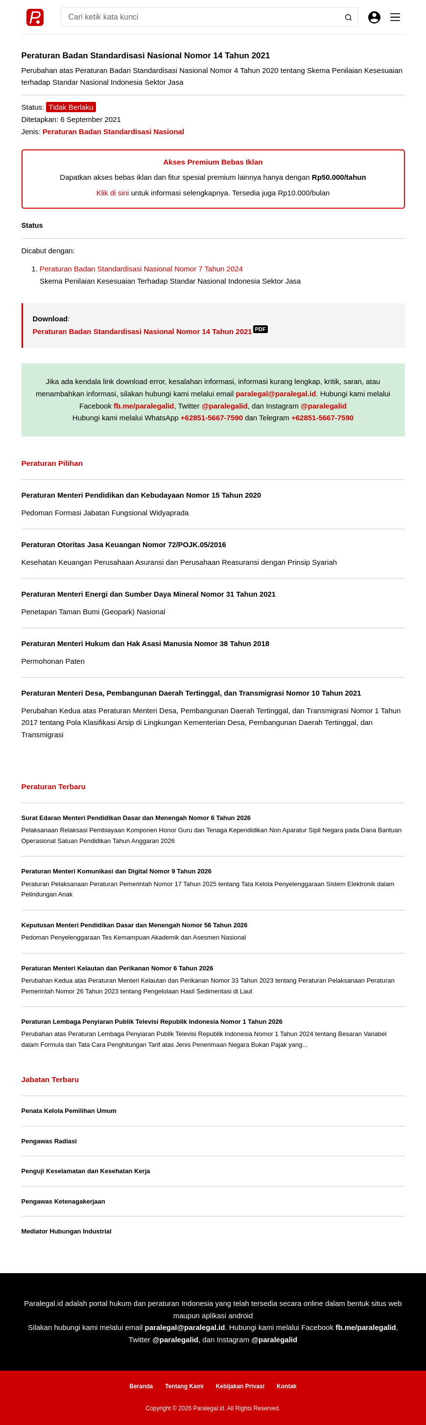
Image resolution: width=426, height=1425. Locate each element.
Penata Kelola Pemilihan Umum (69, 1110)
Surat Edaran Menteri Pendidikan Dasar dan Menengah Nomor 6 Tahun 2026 (136, 817)
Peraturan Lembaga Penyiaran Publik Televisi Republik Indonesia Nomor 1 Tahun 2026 (152, 1021)
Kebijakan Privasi (240, 1386)
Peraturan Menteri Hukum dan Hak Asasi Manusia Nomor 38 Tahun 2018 (145, 644)
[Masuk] (374, 17)
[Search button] (348, 17)
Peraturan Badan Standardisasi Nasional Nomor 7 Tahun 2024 (141, 269)
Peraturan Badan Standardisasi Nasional (113, 131)
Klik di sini (112, 193)
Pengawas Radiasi (49, 1141)
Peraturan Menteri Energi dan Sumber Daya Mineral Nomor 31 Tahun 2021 (149, 594)
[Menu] (395, 17)
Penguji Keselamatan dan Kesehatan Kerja (86, 1171)
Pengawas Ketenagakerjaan (63, 1201)
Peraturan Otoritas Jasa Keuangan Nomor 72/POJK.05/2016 (124, 545)
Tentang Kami (184, 1386)
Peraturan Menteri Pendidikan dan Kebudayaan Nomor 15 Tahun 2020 (141, 495)
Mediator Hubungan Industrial (67, 1231)
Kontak (287, 1386)
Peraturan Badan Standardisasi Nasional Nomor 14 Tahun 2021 (150, 331)
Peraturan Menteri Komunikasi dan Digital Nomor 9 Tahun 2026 (117, 871)
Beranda (141, 1386)
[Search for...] (200, 17)
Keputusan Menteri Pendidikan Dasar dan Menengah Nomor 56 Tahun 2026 (135, 925)
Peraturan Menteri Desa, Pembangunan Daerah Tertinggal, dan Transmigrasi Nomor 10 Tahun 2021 (191, 693)
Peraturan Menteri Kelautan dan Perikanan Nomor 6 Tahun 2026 (117, 968)
